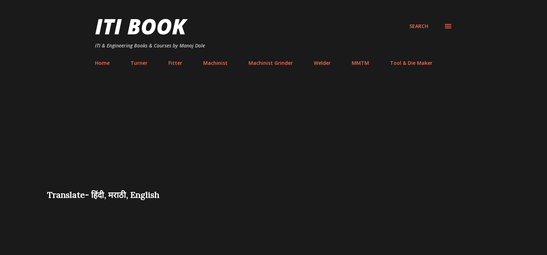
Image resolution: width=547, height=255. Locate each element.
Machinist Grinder (271, 63)
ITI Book (140, 26)
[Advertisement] (273, 136)
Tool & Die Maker (411, 63)
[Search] (418, 26)
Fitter (175, 63)
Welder (322, 63)
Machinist (215, 63)
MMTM (360, 63)
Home (102, 63)
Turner (138, 63)
